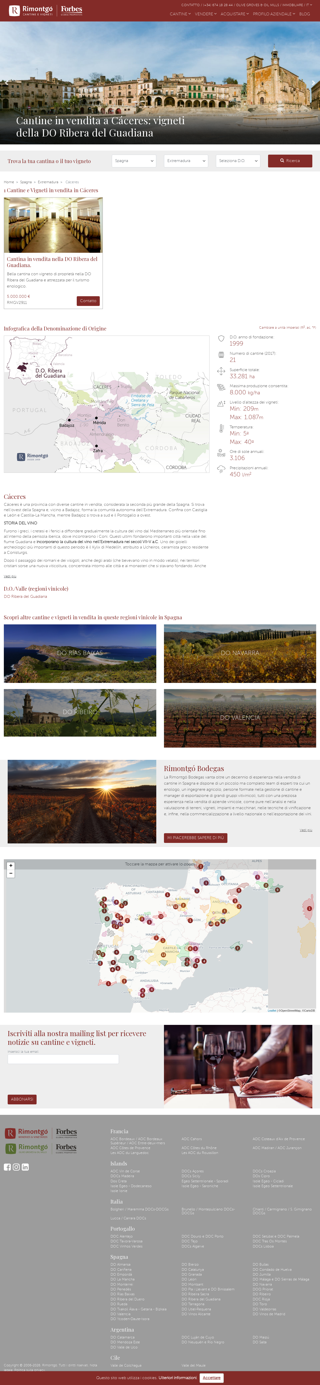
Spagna (26, 182)
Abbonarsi (22, 1099)
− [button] (11, 874)
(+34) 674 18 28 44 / (219, 5)
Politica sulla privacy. (30, 1370)
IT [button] (309, 5)
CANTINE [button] (180, 14)
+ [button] (11, 866)
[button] (6, 82)
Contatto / (192, 5)
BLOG (305, 13)
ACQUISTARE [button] (235, 14)
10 (211, 924)
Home (9, 182)
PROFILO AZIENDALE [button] (274, 14)
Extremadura (48, 182)
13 (114, 923)
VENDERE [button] (206, 14)
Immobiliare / (294, 5)
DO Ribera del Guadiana (25, 597)
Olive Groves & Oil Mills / (259, 5)
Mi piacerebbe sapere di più (195, 838)
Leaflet (272, 1010)
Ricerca (290, 160)
